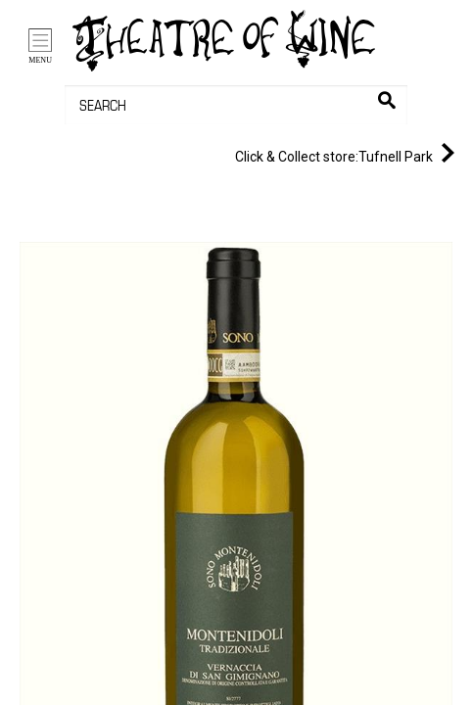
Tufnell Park (348, 152)
